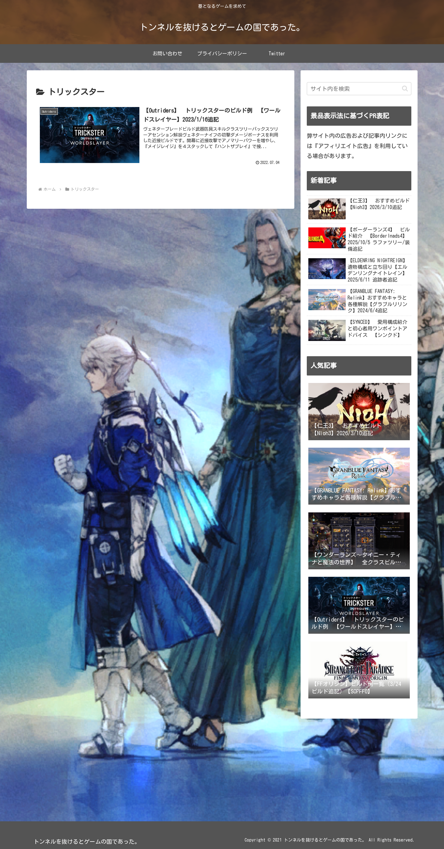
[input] (359, 88)
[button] (405, 88)
